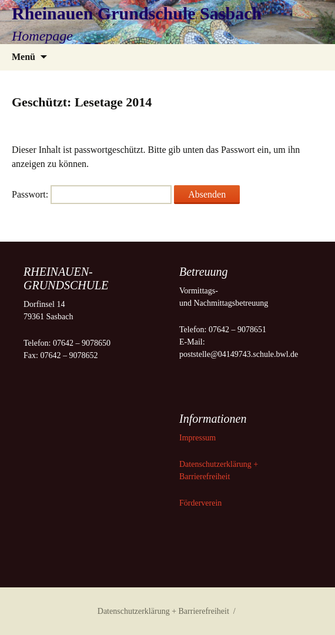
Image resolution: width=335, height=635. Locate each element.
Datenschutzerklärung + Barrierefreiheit (163, 611)
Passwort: (92, 194)
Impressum (198, 437)
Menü (23, 57)
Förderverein (200, 503)
